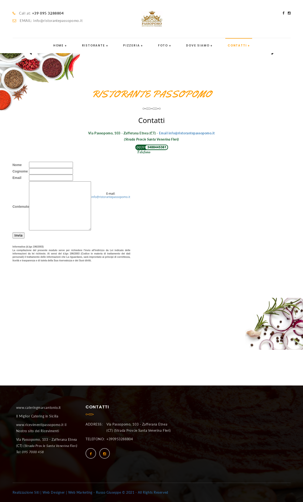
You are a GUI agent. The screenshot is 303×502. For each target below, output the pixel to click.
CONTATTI (237, 45)
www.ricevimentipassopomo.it (40, 425)
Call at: (41, 13)
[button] (30, 53)
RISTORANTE (93, 45)
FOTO (163, 45)
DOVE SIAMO (197, 45)
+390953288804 (119, 439)
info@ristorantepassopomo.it (110, 197)
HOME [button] (58, 45)
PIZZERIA (131, 45)
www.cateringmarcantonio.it (38, 408)
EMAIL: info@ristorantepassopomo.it (51, 20)
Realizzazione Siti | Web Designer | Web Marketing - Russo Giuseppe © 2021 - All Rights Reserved (90, 492)
